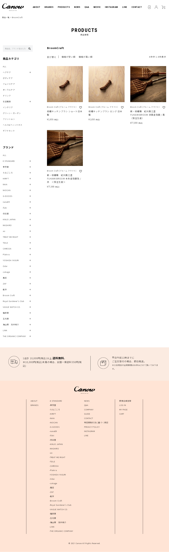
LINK (5, 330)
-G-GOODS (54, 427)
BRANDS (49, 7)
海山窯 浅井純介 (11, 324)
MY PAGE (123, 409)
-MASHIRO (54, 448)
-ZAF (51, 492)
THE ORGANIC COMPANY (14, 336)
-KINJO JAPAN (56, 444)
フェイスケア (9, 84)
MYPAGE (156, 7)
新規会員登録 (125, 401)
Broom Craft (9, 295)
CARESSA (7, 249)
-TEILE (52, 461)
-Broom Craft (55, 500)
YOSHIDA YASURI (11, 260)
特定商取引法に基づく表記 (96, 422)
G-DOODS (7, 196)
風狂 (5, 278)
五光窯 (6, 319)
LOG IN (122, 405)
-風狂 (51, 487)
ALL (4, 66)
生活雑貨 (7, 101)
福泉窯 (6, 313)
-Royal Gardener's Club (60, 505)
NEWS (77, 7)
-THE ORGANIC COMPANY (61, 531)
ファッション (9, 119)
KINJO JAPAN (9, 219)
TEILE (5, 243)
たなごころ (8, 173)
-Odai (52, 479)
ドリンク (7, 96)
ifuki (5, 208)
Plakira (6, 254)
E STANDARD (9, 161)
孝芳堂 (6, 167)
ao (4, 231)
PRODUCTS (64, 7)
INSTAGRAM (111, 7)
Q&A (87, 7)
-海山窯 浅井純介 (57, 522)
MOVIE (97, 7)
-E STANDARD (55, 401)
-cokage (53, 483)
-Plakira (53, 470)
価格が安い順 (69, 57)
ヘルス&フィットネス (12, 125)
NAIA (5, 184)
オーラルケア (9, 90)
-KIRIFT (52, 414)
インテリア (8, 107)
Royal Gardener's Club (13, 301)
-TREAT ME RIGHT (57, 457)
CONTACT (137, 7)
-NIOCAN (53, 422)
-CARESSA (54, 466)
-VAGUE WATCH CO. (58, 509)
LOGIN (149, 7)
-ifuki (51, 435)
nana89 (6, 202)
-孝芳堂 (52, 405)
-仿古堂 (52, 440)
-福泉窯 (52, 513)
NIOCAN (7, 190)
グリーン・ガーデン (12, 113)
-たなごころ (54, 409)
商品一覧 (6, 17)
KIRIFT (6, 178)
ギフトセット (9, 131)
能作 (5, 289)
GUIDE (87, 414)
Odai (5, 266)
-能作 (51, 496)
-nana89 (53, 431)
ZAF (5, 284)
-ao (51, 453)
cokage (6, 272)
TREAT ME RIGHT (10, 237)
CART (163, 7)
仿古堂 (6, 213)
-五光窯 (52, 518)
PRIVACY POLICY (92, 427)
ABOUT (36, 7)
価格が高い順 (86, 57)
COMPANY (89, 409)
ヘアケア (7, 72)
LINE (124, 7)
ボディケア (8, 78)
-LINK (52, 527)
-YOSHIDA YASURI (57, 474)
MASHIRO (7, 225)
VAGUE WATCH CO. (12, 307)
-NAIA (52, 418)
